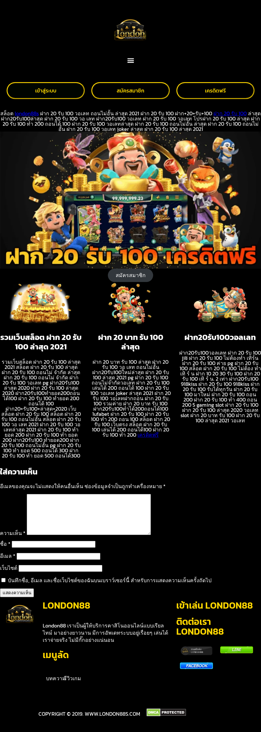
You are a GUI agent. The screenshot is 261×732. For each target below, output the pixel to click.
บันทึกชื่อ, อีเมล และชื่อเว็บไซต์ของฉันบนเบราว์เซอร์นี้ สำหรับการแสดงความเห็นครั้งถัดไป (109, 588)
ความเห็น (12, 541)
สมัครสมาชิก (131, 275)
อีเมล (7, 564)
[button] (130, 60)
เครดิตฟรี (148, 435)
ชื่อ (5, 552)
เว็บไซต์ (8, 576)
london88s (27, 113)
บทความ (56, 686)
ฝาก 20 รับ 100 (230, 113)
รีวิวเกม (72, 686)
